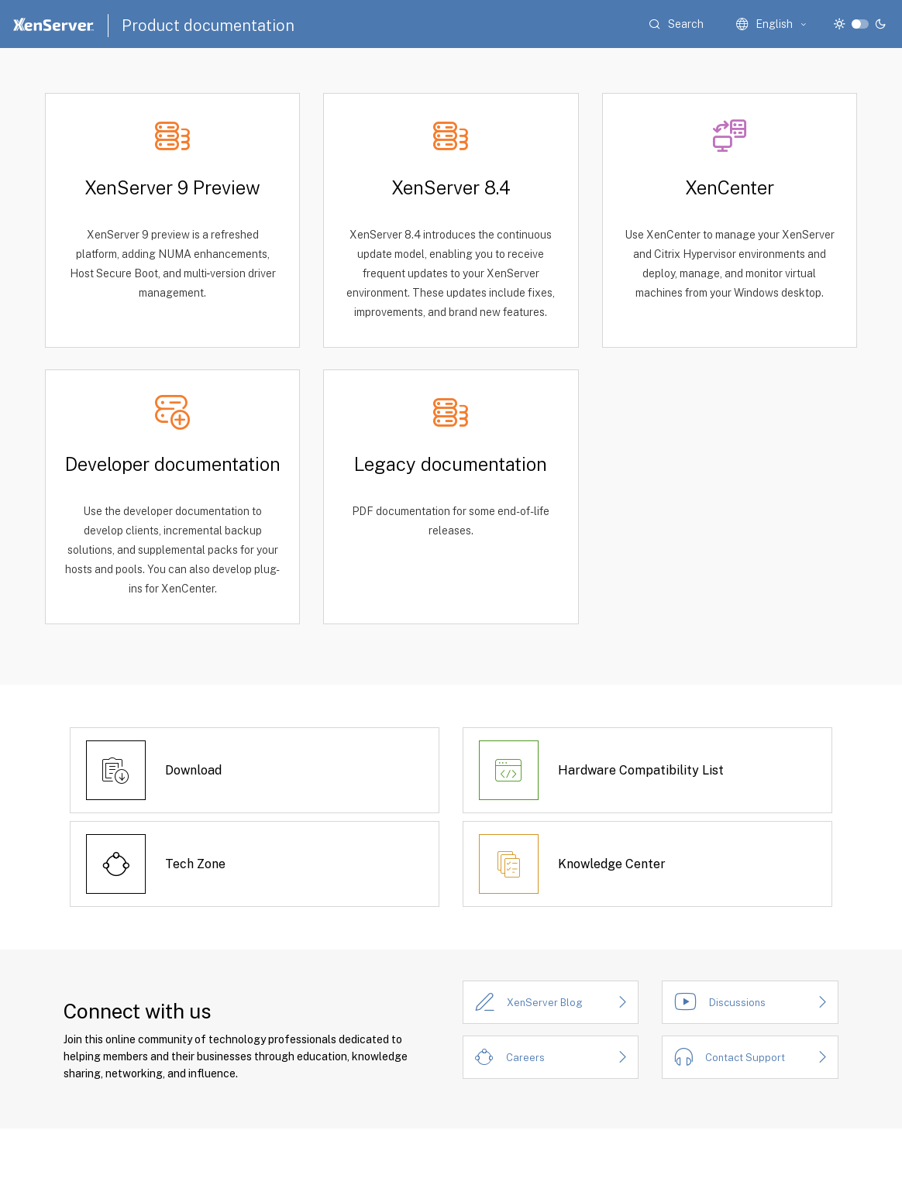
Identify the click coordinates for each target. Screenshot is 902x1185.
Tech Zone (195, 864)
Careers (525, 1057)
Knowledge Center (612, 864)
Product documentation (208, 25)
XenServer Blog (545, 1002)
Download (193, 770)
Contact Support (745, 1057)
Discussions (737, 1002)
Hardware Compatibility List (641, 770)
